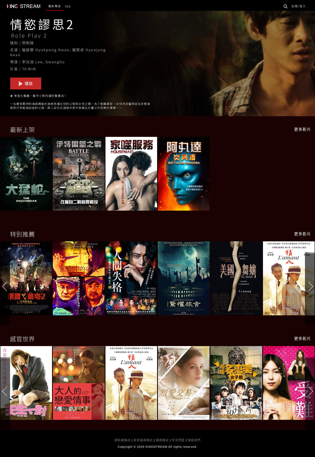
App (68, 6)
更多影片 (302, 129)
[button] (310, 279)
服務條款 (163, 440)
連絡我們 (194, 440)
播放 (25, 83)
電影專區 (54, 6)
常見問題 (178, 440)
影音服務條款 (143, 440)
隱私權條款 (123, 440)
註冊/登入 (298, 6)
